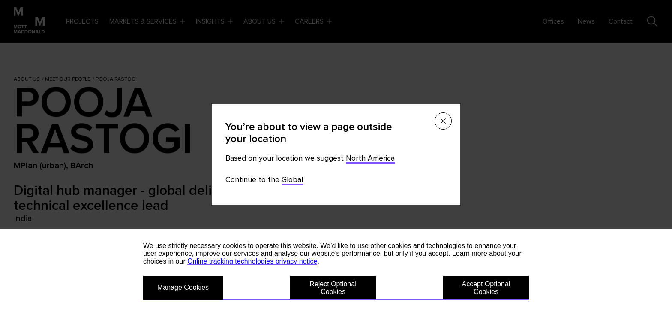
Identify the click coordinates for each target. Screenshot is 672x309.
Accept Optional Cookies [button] (486, 287)
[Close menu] (443, 121)
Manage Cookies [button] (183, 287)
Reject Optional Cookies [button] (332, 287)
